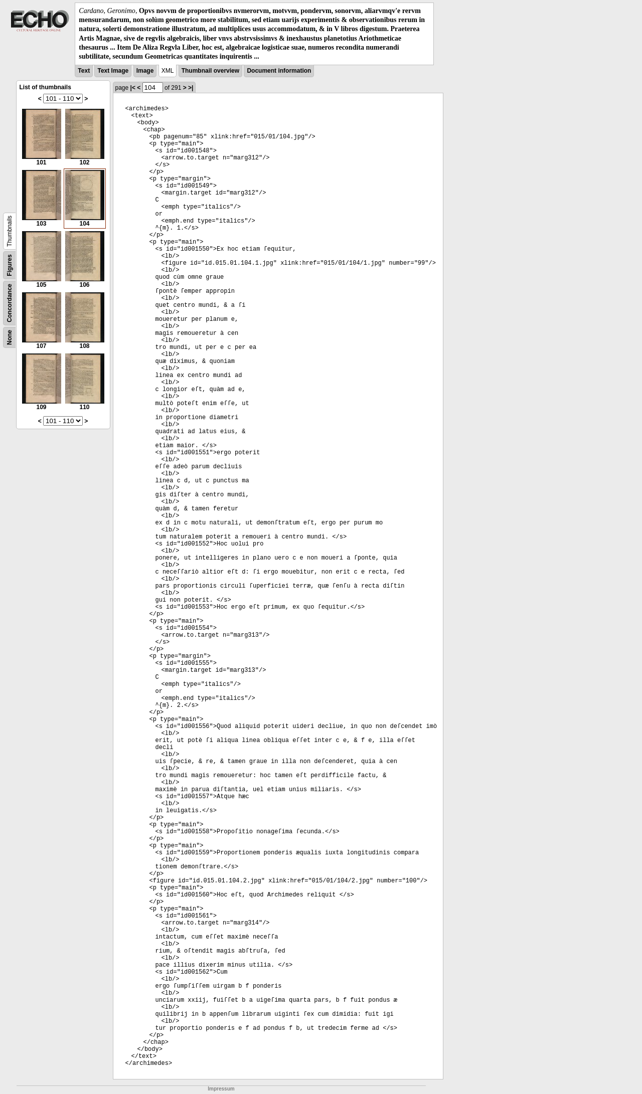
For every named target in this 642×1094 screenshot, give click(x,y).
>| (190, 87)
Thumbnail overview (210, 70)
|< (132, 87)
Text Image (112, 70)
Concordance (9, 303)
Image (145, 70)
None (9, 337)
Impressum (221, 1088)
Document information (279, 70)
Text (84, 70)
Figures (9, 265)
